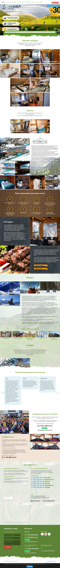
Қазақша (37, 2)
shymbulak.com (19, 482)
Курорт (15, 2)
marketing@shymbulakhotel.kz (48, 550)
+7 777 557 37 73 (37, 477)
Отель (12, 2)
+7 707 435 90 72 (37, 487)
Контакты (33, 2)
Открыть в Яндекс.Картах (48, 500)
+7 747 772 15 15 (37, 485)
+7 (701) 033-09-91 (31, 549)
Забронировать (55, 2)
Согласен (29, 566)
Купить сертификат (53, 5)
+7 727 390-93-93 (31, 535)
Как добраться (27, 2)
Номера (8, 2)
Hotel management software (11, 32)
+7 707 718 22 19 (37, 483)
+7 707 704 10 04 (37, 479)
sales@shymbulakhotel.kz (45, 430)
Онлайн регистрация (51, 561)
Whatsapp (44, 428)
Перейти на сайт (30, 355)
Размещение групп (20, 2)
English (41, 2)
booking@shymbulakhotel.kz (30, 541)
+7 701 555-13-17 (55, 1)
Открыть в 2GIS (36, 500)
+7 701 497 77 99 (37, 481)
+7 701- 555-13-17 (45, 426)
